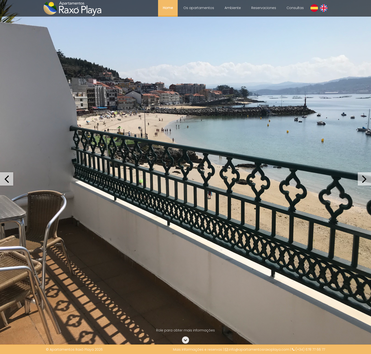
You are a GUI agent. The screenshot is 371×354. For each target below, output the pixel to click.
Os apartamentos (198, 7)
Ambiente (233, 7)
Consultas (295, 7)
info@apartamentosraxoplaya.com (259, 349)
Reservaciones (263, 7)
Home (168, 7)
